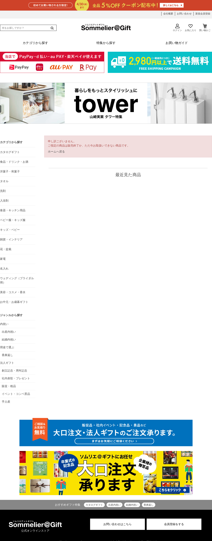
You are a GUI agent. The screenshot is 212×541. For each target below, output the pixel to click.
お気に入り (190, 28)
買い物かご (205, 28)
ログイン (177, 28)
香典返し (149, 504)
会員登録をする (174, 524)
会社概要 (168, 13)
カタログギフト (94, 504)
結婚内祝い (132, 504)
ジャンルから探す (11, 315)
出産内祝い (114, 504)
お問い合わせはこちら (117, 524)
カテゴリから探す (11, 142)
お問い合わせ (184, 13)
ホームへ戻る (56, 151)
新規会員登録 (202, 13)
